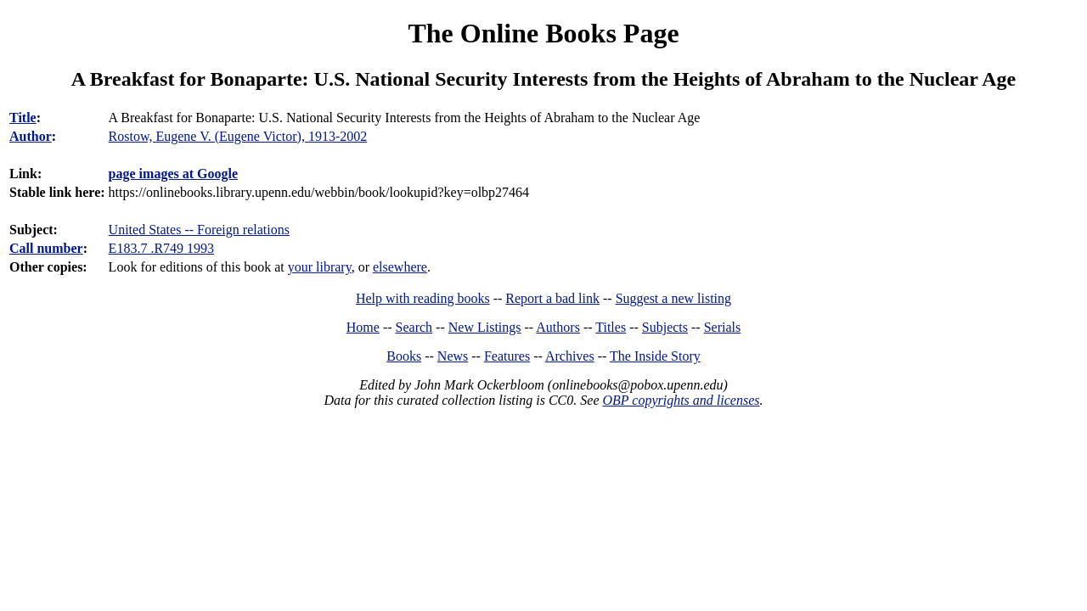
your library (320, 267)
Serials (722, 327)
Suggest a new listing (673, 298)
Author (30, 136)
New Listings (484, 327)
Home (363, 327)
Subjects (665, 327)
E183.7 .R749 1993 (161, 248)
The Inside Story (655, 356)
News (452, 356)
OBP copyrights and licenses (680, 400)
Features (507, 356)
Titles (610, 327)
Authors (558, 327)
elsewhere (400, 267)
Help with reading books (423, 298)
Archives (569, 356)
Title (23, 117)
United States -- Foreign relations (199, 229)
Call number (46, 248)
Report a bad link (552, 298)
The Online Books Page (543, 33)
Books (403, 356)
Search (414, 327)
